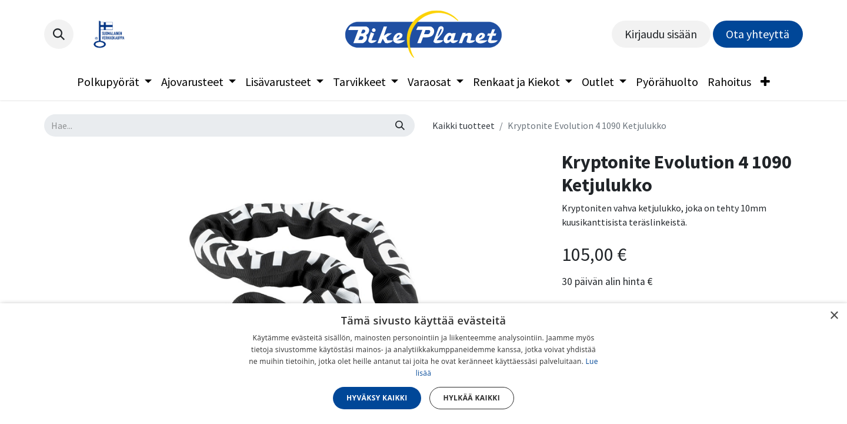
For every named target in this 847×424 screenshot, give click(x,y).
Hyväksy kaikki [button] (377, 398)
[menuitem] (114, 81)
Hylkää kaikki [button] (471, 398)
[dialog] (423, 363)
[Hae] (400, 125)
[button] (59, 34)
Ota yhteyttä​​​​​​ (757, 33)
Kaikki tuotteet (463, 125)
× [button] (833, 316)
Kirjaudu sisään (661, 33)
